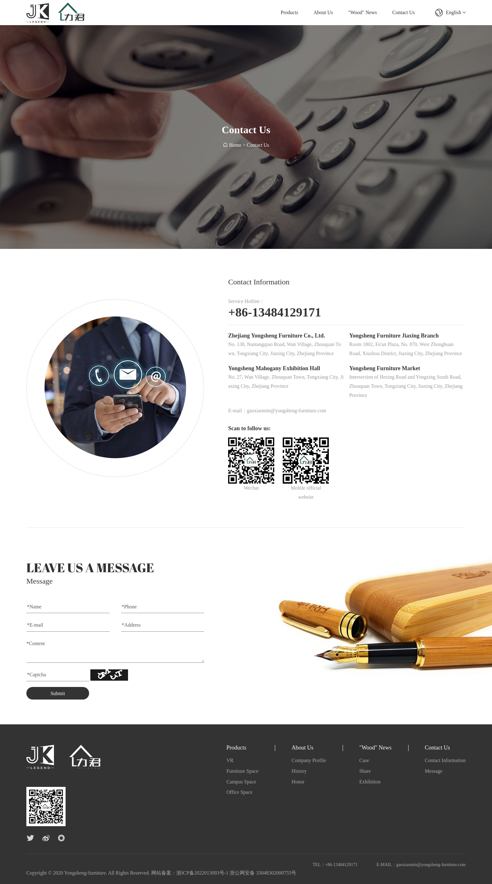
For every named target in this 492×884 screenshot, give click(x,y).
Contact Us (403, 12)
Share (365, 771)
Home (235, 145)
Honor (297, 781)
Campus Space (241, 781)
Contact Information (445, 760)
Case (364, 760)
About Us (323, 12)
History (299, 771)
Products (289, 12)
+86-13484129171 (341, 864)
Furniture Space (243, 771)
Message (433, 771)
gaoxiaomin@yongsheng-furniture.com (431, 864)
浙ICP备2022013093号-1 (202, 873)
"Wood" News (362, 12)
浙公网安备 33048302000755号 (263, 873)
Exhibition (370, 781)
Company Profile (308, 760)
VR (230, 760)
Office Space (240, 792)
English (456, 12)
